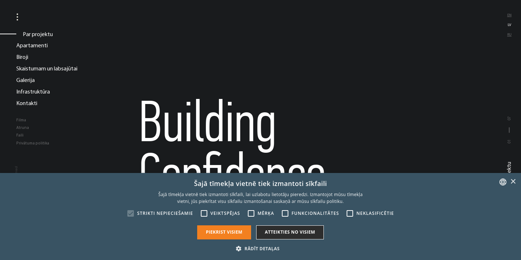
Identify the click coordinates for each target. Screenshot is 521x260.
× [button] (513, 182)
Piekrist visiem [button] (224, 232)
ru (509, 34)
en (509, 15)
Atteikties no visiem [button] (290, 232)
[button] (260, 248)
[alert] (260, 216)
